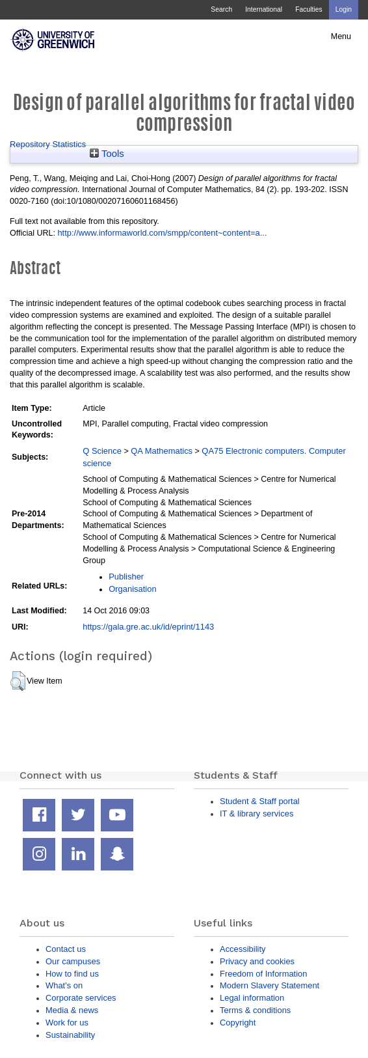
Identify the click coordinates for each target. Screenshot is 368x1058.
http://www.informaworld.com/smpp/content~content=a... (162, 233)
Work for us (67, 1022)
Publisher (126, 576)
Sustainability (70, 1035)
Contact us (66, 949)
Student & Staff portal (260, 801)
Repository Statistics (48, 144)
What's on (64, 985)
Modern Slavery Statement (269, 985)
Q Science (102, 451)
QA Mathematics (161, 451)
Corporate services (81, 998)
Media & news (72, 1010)
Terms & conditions (255, 1010)
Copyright (238, 1022)
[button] (17, 681)
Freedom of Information (263, 974)
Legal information (252, 998)
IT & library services (256, 813)
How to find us (72, 974)
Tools (107, 153)
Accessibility (242, 949)
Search (221, 9)
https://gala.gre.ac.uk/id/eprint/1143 (148, 627)
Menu (341, 36)
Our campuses (73, 961)
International (263, 9)
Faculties (308, 9)
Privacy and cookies (257, 961)
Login (343, 9)
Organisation (132, 589)
